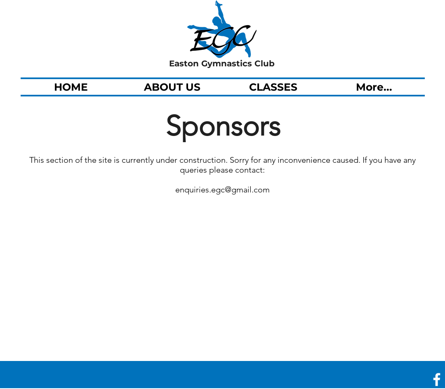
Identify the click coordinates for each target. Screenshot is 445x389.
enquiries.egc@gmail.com (222, 189)
